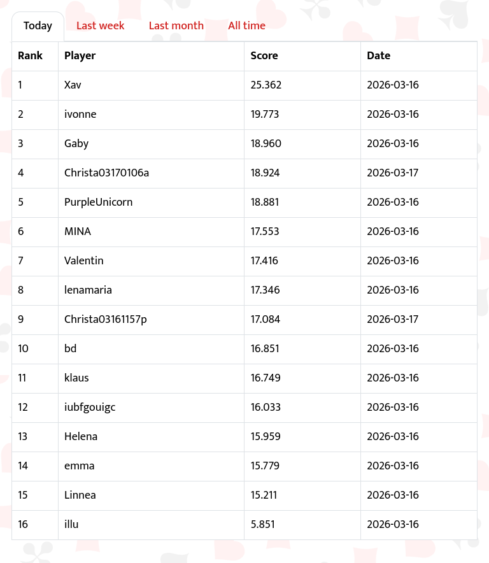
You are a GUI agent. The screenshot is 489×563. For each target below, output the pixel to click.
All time (247, 26)
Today (38, 26)
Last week (100, 26)
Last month (176, 26)
